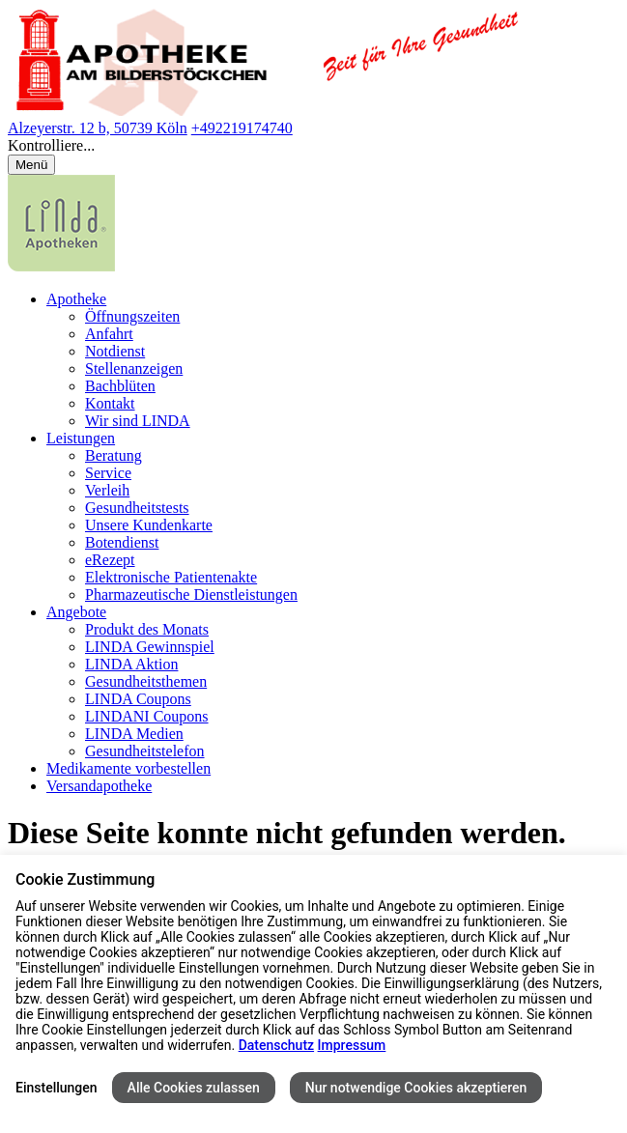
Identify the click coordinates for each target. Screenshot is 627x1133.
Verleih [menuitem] (107, 490)
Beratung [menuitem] (113, 455)
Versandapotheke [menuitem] (99, 786)
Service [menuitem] (108, 473)
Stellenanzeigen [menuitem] (134, 368)
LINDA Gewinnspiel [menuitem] (149, 646)
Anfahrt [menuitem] (109, 334)
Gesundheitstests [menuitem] (137, 507)
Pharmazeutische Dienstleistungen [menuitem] (191, 594)
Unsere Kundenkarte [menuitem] (149, 525)
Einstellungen (56, 1087)
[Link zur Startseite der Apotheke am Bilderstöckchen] (268, 110)
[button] (313, 146)
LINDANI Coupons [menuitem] (147, 716)
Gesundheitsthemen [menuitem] (146, 681)
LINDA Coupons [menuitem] (138, 699)
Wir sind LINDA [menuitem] (137, 420)
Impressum (352, 1045)
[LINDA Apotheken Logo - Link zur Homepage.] (61, 266)
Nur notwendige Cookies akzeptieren (416, 1087)
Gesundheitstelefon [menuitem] (145, 751)
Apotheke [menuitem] (76, 299)
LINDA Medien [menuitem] (134, 733)
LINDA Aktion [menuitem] (131, 664)
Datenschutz (276, 1045)
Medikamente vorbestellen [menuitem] (128, 768)
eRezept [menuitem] (110, 560)
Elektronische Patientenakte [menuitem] (171, 577)
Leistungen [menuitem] (80, 438)
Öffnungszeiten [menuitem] (132, 316)
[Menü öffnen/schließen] (31, 165)
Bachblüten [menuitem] (120, 386)
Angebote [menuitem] (76, 612)
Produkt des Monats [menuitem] (147, 629)
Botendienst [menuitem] (121, 542)
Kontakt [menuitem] (110, 403)
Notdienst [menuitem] (115, 351)
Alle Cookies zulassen (194, 1087)
